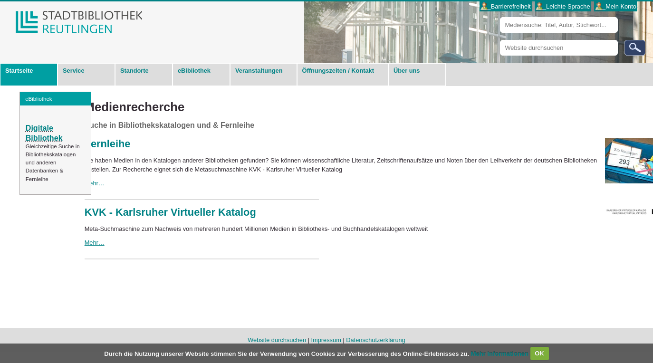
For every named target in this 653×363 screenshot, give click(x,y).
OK (539, 353)
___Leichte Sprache (563, 6)
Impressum (326, 340)
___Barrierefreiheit (505, 6)
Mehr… (95, 183)
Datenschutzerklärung (375, 340)
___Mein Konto (615, 6)
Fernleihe (108, 144)
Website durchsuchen (499, 39)
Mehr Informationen (500, 353)
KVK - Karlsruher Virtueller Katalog (170, 212)
